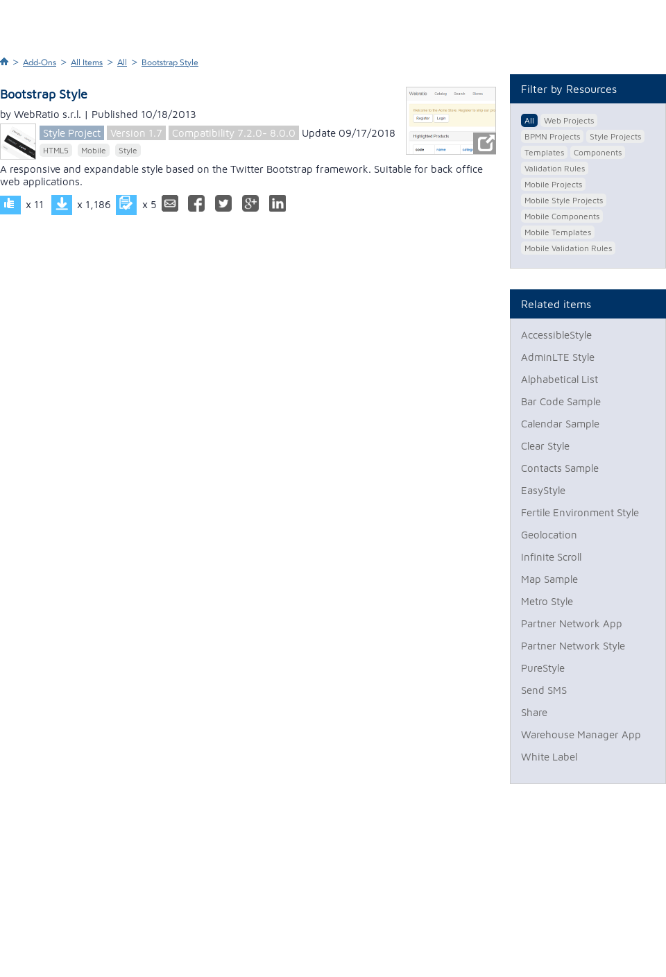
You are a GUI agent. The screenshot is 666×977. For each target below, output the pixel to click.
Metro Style (547, 601)
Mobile (93, 150)
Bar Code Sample (561, 401)
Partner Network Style (573, 646)
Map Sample (549, 579)
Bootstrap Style (170, 62)
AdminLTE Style (558, 357)
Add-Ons (39, 62)
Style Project (72, 133)
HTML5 (56, 150)
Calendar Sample (560, 424)
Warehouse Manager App (581, 734)
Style (128, 150)
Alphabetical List (559, 379)
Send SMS (544, 690)
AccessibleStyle (556, 335)
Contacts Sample (560, 468)
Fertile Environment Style (580, 512)
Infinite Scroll (551, 557)
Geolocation (549, 535)
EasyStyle (543, 490)
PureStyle (543, 668)
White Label (549, 757)
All (122, 62)
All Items (87, 62)
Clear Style (545, 446)
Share (534, 712)
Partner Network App (571, 623)
